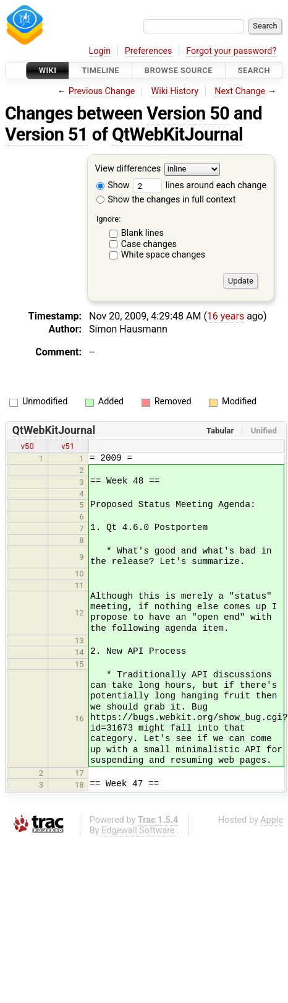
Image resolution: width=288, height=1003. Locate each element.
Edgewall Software (138, 830)
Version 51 (46, 134)
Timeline (100, 70)
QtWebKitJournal (177, 134)
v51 (67, 446)
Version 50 (187, 113)
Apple (271, 820)
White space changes (163, 255)
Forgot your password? (231, 51)
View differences (128, 169)
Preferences (148, 51)
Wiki (48, 70)
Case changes (149, 244)
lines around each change (199, 185)
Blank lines (142, 233)
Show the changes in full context (166, 199)
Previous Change (102, 91)
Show (113, 185)
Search (254, 70)
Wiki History (174, 91)
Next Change (239, 91)
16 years (225, 316)
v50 (27, 446)
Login (100, 51)
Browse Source (179, 70)
